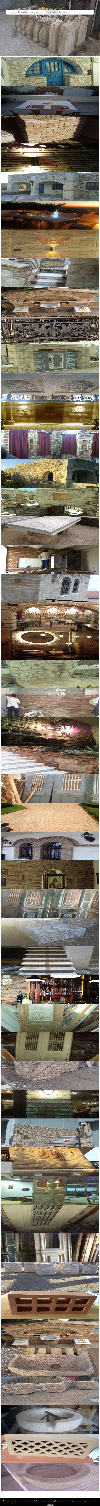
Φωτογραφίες (51, 12)
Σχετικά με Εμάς (23, 12)
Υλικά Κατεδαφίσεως (37, 12)
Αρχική (13, 12)
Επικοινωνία (63, 12)
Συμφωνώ (50, 1504)
